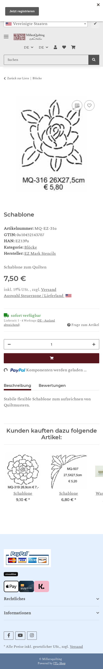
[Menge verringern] (9, 344)
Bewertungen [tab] (52, 385)
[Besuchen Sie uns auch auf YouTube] (20, 635)
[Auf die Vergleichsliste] (77, 105)
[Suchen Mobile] (46, 60)
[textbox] (45, 24)
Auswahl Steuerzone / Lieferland (37, 296)
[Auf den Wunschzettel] (89, 105)
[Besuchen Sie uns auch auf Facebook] (8, 635)
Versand (48, 289)
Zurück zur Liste (18, 78)
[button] (55, 47)
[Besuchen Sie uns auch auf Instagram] (32, 635)
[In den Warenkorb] (7, 93)
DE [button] (26, 47)
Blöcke (30, 247)
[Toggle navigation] (6, 35)
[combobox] (46, 24)
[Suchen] (93, 60)
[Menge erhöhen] (94, 344)
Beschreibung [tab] (17, 385)
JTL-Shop (59, 663)
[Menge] (51, 344)
